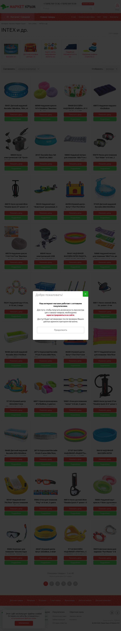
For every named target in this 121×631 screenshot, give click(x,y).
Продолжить (60, 330)
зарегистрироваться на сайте (60, 315)
